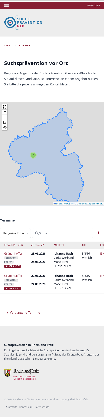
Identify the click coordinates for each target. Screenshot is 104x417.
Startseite (11, 407)
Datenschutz (42, 407)
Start (8, 45)
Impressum (25, 407)
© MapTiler (69, 204)
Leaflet (58, 204)
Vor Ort (24, 45)
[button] (33, 155)
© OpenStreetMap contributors (89, 204)
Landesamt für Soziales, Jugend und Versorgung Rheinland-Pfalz (50, 399)
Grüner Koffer (13, 253)
